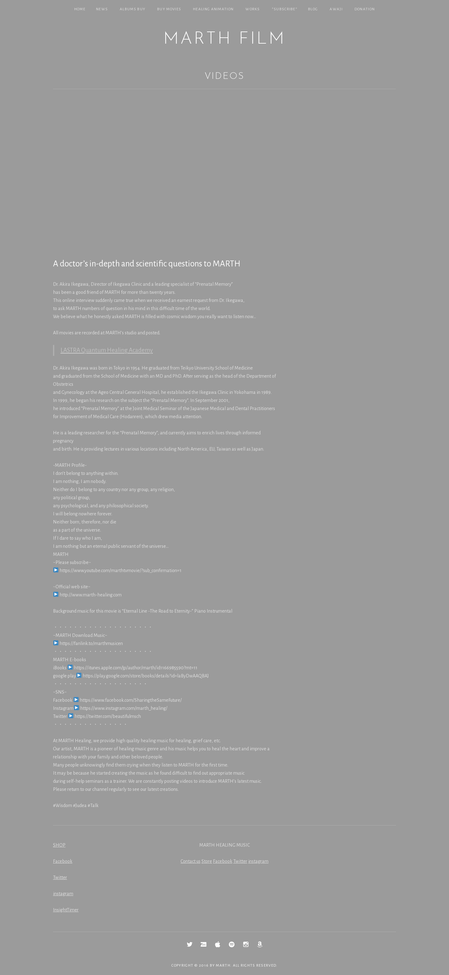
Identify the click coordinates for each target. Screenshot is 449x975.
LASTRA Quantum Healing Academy (106, 350)
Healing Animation (213, 9)
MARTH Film (224, 39)
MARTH (223, 965)
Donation (365, 9)
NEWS (102, 9)
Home (79, 9)
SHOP (59, 845)
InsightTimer (66, 909)
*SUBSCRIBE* (284, 9)
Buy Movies (169, 9)
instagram (63, 893)
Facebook (62, 861)
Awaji (336, 9)
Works (252, 9)
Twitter (60, 877)
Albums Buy (132, 9)
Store (206, 861)
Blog (313, 9)
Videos (224, 76)
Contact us (190, 861)
